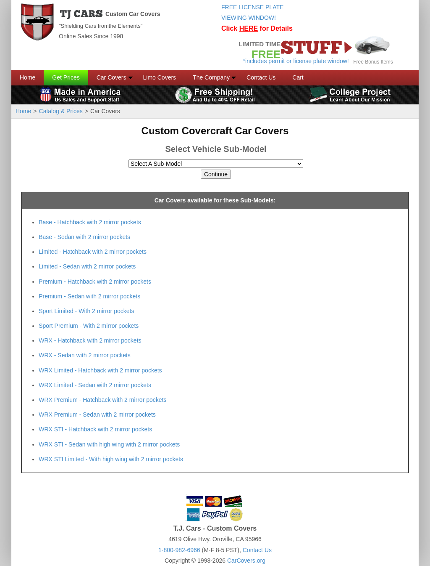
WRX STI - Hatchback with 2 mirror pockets (95, 429)
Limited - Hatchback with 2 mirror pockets (93, 251)
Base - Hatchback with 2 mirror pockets (90, 222)
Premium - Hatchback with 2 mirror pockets (95, 281)
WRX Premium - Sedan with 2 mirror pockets (97, 414)
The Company (211, 77)
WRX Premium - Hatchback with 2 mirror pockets (102, 399)
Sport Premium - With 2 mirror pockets (89, 325)
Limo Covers (159, 77)
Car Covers (111, 77)
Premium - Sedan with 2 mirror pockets (89, 296)
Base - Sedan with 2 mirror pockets (84, 237)
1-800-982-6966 (179, 550)
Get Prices (65, 77)
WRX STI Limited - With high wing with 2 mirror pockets (111, 459)
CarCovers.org (246, 560)
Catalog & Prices (61, 111)
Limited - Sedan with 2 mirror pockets (87, 266)
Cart (297, 77)
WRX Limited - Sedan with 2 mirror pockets (95, 385)
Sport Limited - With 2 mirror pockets (86, 311)
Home (27, 77)
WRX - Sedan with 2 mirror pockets (85, 355)
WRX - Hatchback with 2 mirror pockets (90, 340)
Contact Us (260, 77)
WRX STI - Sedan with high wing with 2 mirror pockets (109, 444)
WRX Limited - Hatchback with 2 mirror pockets (100, 370)
